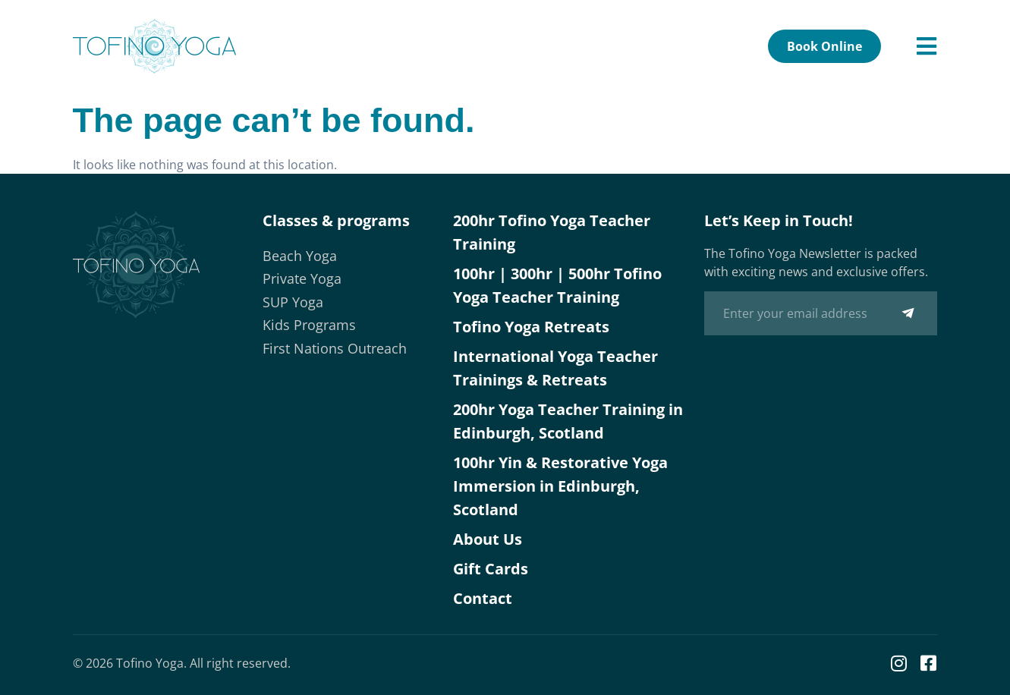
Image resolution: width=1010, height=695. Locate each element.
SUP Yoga (293, 302)
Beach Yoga (300, 256)
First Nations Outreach (335, 348)
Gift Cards (490, 568)
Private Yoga (302, 278)
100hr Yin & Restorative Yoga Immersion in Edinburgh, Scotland (560, 486)
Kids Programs (309, 325)
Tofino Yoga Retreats (531, 326)
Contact (482, 598)
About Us (487, 539)
